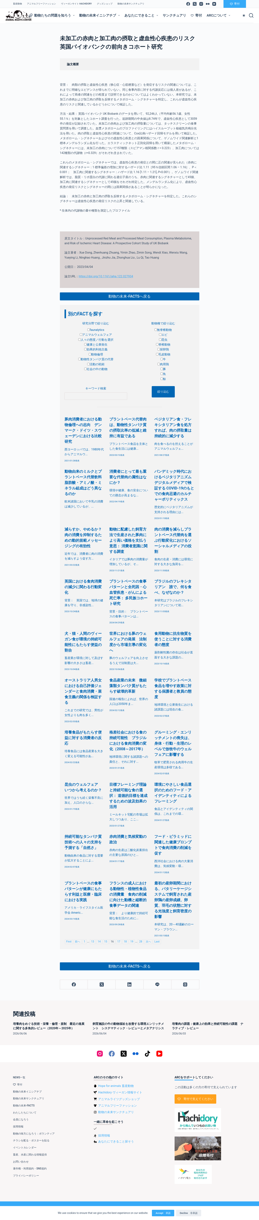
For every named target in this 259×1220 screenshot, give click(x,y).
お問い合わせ (21, 1161)
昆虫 (163, 339)
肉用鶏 (163, 364)
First (68, 941)
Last (157, 941)
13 (92, 941)
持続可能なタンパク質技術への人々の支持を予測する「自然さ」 (83, 842)
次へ (148, 941)
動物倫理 (96, 354)
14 (99, 941)
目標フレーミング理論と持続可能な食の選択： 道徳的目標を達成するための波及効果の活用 (128, 795)
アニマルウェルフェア (96, 334)
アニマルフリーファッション (41, 3)
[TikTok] (147, 1054)
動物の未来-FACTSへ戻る (129, 296)
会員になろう (21, 1119)
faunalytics (95, 330)
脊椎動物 (163, 344)
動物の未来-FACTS (24, 1105)
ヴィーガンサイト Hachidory (76, 3)
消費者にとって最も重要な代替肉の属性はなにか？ (128, 477)
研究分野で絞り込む (95, 323)
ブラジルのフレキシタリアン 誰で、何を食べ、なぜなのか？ (173, 587)
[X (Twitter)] (195, 4)
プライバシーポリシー (26, 1175)
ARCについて (219, 15)
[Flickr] (208, 4)
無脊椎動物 (163, 330)
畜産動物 (17, 3)
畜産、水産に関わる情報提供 (30, 1154)
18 (125, 941)
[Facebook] (188, 4)
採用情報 (18, 1126)
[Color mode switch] (243, 15)
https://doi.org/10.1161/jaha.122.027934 (106, 276)
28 (140, 941)
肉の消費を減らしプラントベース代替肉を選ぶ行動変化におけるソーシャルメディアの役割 (173, 540)
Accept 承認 (163, 1213)
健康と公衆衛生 (95, 344)
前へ (77, 941)
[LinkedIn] (130, 984)
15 (105, 941)
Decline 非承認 (188, 1213)
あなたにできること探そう (116, 1141)
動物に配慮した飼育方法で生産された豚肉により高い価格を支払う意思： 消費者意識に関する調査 (128, 540)
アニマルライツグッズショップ (119, 1099)
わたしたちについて (24, 1112)
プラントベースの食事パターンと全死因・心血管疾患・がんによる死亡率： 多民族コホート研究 (128, 592)
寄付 (235, 3)
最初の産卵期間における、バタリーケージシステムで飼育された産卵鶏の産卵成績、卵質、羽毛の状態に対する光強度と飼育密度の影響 (173, 900)
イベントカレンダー (24, 1147)
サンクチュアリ (174, 15)
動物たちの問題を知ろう (52, 15)
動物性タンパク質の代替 (95, 359)
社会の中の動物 (95, 369)
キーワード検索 (95, 388)
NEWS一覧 (19, 1077)
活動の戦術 (95, 364)
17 (118, 941)
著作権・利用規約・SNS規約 (30, 1168)
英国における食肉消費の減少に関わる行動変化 (83, 587)
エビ (163, 334)
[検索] (251, 15)
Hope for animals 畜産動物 (115, 1086)
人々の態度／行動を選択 (95, 339)
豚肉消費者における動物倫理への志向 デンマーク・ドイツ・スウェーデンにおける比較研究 (83, 430)
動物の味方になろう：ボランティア (34, 1133)
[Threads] (185, 984)
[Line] (157, 984)
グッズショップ (104, 3)
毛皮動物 (163, 354)
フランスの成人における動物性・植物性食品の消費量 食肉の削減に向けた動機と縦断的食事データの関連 (128, 894)
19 (131, 941)
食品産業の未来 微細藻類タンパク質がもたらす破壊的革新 (128, 686)
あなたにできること (142, 15)
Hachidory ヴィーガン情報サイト (120, 1092)
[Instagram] (201, 4)
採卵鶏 (163, 349)
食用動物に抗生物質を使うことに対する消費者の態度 (173, 639)
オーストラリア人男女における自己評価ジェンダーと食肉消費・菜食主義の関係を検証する (83, 691)
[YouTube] (214, 4)
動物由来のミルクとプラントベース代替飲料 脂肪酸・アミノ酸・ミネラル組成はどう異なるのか (85, 482)
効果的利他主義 (95, 349)
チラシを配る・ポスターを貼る (31, 1140)
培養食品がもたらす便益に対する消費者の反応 (83, 738)
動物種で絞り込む (163, 323)
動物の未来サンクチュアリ (131, 3)
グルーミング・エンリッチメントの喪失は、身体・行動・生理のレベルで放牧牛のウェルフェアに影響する (173, 743)
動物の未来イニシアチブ (100, 15)
